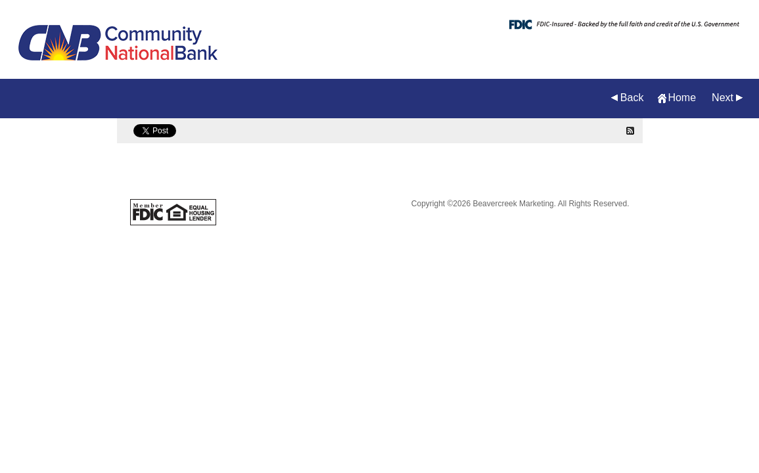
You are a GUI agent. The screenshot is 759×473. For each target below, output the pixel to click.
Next (722, 97)
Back (632, 97)
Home (682, 97)
